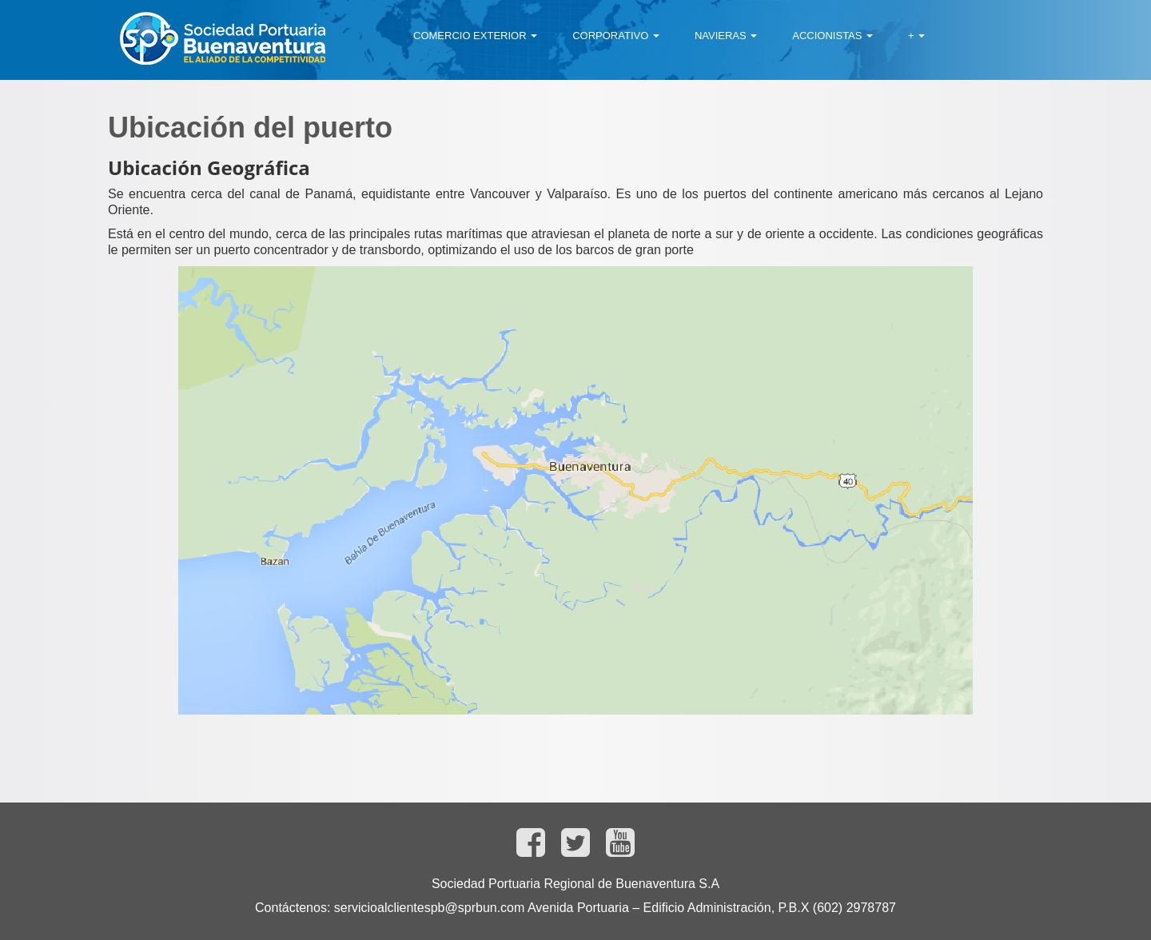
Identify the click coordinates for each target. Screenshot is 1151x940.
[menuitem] (475, 36)
